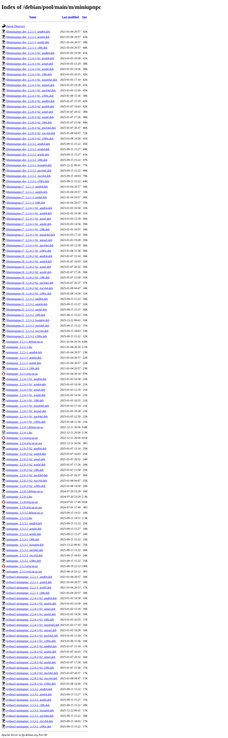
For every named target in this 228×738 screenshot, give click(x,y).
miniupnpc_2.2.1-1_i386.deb (22, 368)
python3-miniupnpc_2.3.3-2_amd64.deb (29, 689)
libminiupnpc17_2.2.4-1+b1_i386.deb (28, 229)
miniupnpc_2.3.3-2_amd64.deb (24, 523)
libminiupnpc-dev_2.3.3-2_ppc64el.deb (28, 170)
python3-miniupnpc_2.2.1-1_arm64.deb (29, 582)
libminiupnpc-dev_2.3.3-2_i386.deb (26, 159)
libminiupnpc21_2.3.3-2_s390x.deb (26, 336)
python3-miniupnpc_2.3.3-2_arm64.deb (29, 694)
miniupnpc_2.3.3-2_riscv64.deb (24, 555)
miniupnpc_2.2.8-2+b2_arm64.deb (26, 453)
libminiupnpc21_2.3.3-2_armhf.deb (26, 309)
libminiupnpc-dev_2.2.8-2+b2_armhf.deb (29, 117)
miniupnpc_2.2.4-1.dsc (19, 432)
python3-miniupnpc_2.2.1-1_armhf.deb (28, 587)
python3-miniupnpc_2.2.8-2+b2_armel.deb (30, 657)
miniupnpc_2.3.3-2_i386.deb (22, 539)
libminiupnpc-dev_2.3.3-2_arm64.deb (28, 149)
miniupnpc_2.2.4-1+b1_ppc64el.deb (27, 416)
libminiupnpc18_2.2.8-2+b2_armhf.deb (28, 272)
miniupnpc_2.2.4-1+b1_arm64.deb (26, 384)
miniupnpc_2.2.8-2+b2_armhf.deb (25, 464)
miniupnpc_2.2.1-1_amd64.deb (24, 352)
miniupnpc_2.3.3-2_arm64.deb (24, 528)
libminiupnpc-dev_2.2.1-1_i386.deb (26, 47)
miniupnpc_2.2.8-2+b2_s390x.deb (25, 485)
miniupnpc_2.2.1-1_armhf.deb (23, 363)
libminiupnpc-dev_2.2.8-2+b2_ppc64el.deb (31, 127)
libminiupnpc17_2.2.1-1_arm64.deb (26, 191)
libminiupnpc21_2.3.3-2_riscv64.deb (27, 330)
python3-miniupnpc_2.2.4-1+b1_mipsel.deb (31, 630)
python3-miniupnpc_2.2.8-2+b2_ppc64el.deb (32, 673)
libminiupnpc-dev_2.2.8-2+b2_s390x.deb (29, 138)
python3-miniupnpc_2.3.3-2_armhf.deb (28, 699)
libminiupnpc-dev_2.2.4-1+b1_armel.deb (29, 63)
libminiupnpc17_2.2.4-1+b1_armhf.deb (28, 224)
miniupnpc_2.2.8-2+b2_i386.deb (25, 469)
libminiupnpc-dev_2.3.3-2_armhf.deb (27, 154)
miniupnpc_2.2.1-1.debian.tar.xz (24, 341)
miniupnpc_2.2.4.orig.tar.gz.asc (24, 443)
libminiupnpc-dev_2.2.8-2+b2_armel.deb (29, 111)
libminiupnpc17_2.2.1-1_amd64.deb (27, 186)
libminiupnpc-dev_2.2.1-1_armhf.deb (27, 42)
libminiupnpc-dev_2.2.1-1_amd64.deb (28, 31)
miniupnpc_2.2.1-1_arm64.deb (24, 357)
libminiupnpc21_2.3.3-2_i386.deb (25, 314)
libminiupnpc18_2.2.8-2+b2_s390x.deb (28, 293)
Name (32, 17)
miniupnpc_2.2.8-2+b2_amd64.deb (26, 448)
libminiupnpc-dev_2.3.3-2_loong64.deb (29, 165)
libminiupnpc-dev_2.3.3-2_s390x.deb (27, 181)
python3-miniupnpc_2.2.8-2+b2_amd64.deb (31, 646)
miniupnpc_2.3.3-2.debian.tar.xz (24, 512)
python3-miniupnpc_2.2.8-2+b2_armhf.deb (31, 662)
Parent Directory (15, 26)
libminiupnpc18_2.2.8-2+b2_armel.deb (28, 266)
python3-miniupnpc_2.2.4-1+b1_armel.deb (30, 608)
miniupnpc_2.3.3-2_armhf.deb (23, 534)
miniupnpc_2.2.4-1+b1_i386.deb (25, 400)
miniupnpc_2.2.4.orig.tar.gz (22, 437)
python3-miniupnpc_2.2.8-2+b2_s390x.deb (31, 683)
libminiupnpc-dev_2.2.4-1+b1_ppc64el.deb (31, 90)
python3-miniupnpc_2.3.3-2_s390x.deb (28, 726)
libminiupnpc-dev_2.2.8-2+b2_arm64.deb (30, 106)
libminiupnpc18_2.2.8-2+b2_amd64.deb (29, 256)
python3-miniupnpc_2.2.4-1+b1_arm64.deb (31, 603)
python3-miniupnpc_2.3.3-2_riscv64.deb (29, 721)
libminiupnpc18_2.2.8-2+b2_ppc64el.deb (29, 282)
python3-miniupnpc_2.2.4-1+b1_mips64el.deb (32, 624)
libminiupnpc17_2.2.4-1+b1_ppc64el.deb (29, 245)
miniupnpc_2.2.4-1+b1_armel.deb (25, 389)
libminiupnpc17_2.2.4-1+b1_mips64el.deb (30, 234)
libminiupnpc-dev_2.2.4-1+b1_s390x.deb (29, 95)
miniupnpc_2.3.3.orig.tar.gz (22, 566)
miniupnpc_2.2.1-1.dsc (19, 347)
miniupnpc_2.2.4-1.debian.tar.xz (24, 427)
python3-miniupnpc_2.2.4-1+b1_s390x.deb (31, 640)
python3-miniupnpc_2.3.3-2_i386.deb (28, 705)
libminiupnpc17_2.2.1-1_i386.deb (25, 202)
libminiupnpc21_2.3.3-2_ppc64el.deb (27, 325)
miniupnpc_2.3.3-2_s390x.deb (23, 560)
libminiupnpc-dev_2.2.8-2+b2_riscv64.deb (30, 133)
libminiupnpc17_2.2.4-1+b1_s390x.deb (28, 250)
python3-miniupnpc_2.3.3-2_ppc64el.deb (29, 715)
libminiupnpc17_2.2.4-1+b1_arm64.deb (29, 213)
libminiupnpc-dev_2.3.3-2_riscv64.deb (28, 175)
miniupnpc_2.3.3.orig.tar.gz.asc (24, 571)
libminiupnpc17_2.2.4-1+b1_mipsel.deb (29, 240)
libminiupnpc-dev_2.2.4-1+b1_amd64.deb (30, 53)
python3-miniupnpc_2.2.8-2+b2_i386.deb (30, 667)
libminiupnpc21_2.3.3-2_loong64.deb (27, 320)
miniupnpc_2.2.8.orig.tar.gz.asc (24, 507)
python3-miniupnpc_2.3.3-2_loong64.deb (30, 710)
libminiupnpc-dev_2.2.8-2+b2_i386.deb (29, 122)
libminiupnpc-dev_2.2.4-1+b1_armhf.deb (29, 69)
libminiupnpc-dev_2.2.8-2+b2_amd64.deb (30, 101)
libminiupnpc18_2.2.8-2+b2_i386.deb (28, 277)
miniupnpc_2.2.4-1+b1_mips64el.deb (27, 405)
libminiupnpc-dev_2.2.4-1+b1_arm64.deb (30, 58)
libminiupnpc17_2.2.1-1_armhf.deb (26, 197)
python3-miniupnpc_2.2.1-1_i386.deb (28, 592)
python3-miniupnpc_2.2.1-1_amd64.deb (29, 576)
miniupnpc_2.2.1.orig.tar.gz (22, 373)
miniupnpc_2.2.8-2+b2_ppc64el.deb (27, 475)
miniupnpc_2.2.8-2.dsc (19, 496)
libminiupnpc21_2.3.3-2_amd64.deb (27, 298)
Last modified (70, 17)
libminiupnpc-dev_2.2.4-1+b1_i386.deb (29, 74)
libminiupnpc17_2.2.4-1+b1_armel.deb (28, 218)
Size (84, 17)
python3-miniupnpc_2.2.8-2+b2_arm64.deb (31, 651)
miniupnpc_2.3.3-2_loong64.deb (24, 544)
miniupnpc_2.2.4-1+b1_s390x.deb (25, 421)
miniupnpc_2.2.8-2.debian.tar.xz (24, 491)
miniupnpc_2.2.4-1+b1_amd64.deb (26, 379)
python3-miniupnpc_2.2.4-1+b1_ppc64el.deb (32, 635)
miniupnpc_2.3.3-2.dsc (19, 518)
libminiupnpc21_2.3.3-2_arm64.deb (26, 304)
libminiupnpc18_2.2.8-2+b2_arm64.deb (29, 261)
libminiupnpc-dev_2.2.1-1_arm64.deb (28, 36)
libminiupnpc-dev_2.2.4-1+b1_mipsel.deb (30, 85)
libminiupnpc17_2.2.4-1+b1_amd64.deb (29, 208)
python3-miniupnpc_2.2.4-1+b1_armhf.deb (31, 614)
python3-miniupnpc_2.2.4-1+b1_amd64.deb (31, 598)
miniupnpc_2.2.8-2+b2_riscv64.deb (26, 480)
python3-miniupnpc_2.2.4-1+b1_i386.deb (30, 619)
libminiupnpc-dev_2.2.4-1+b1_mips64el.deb (31, 79)
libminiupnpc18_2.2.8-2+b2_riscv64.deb (29, 288)
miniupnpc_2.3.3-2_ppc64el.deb (24, 550)
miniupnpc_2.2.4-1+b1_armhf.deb (25, 395)
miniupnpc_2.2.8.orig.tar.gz (22, 502)
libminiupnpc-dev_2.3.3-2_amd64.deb (28, 143)
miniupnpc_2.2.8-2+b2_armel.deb (25, 459)
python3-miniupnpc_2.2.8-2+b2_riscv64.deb (31, 678)
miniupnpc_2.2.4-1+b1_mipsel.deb (26, 411)
